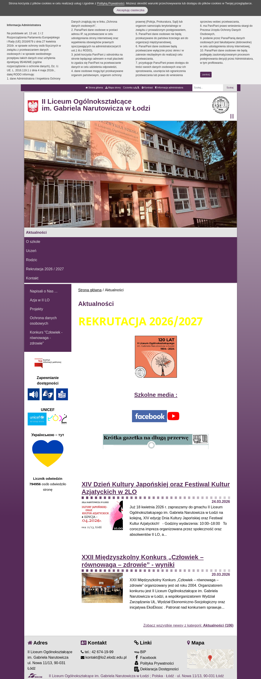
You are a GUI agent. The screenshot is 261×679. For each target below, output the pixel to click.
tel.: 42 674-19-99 (97, 652)
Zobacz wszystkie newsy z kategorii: (188, 625)
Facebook (145, 657)
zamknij (206, 74)
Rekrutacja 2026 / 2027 (45, 269)
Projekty (36, 309)
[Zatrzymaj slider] (232, 116)
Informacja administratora (169, 87)
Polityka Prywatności (154, 663)
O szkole (33, 242)
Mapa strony (113, 87)
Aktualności (36, 232)
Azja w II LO (40, 300)
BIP (140, 652)
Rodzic (31, 260)
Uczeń (31, 251)
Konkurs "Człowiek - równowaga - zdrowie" (46, 337)
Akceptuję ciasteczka (130, 10)
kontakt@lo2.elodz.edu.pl (103, 657)
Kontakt (32, 278)
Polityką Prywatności (110, 3)
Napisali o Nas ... (44, 291)
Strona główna (94, 87)
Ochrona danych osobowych (43, 320)
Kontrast (147, 87)
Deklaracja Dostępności (156, 669)
